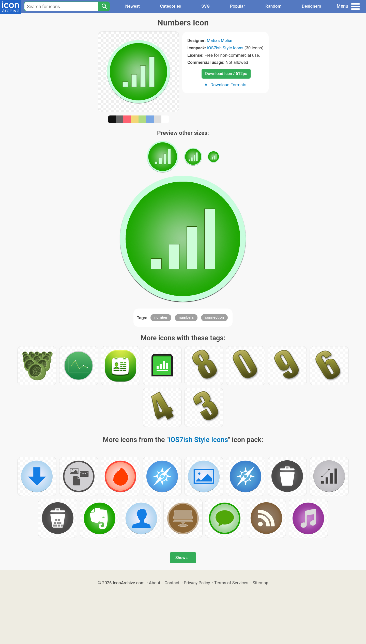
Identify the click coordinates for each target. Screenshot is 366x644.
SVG (205, 6)
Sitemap (260, 582)
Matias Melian (220, 40)
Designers (311, 6)
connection (214, 317)
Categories (170, 6)
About (154, 582)
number (160, 317)
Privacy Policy (197, 582)
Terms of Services (231, 582)
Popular (237, 6)
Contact (171, 582)
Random (273, 6)
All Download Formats (226, 84)
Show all (183, 557)
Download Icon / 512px (226, 73)
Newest (132, 6)
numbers (186, 317)
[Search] (104, 6)
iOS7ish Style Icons (225, 47)
